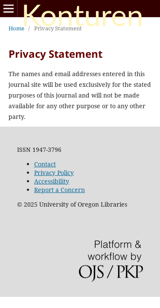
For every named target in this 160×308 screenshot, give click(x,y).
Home (16, 28)
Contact (45, 164)
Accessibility (51, 181)
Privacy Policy (54, 173)
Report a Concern (59, 190)
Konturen (82, 16)
